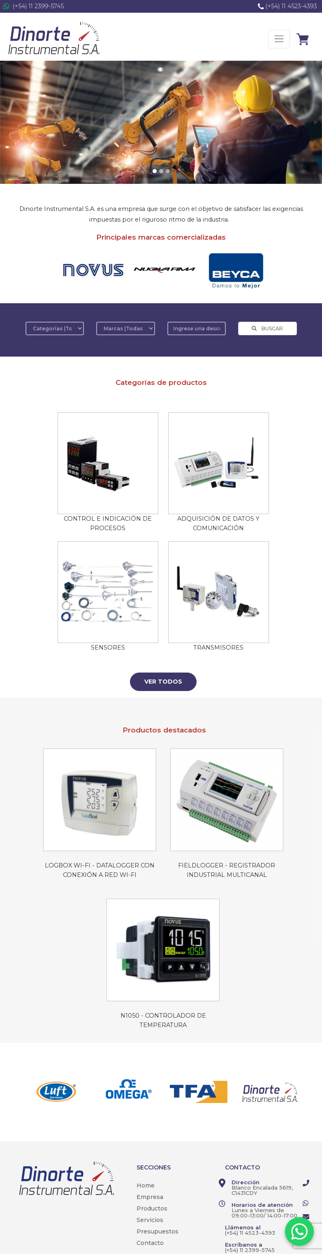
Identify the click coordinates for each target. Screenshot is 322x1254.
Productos (152, 1208)
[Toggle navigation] (279, 39)
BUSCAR (267, 328)
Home (146, 1185)
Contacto (150, 1243)
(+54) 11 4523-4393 (291, 6)
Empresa (150, 1197)
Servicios (150, 1220)
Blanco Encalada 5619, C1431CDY (262, 1190)
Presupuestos (157, 1231)
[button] (6, 122)
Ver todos (163, 681)
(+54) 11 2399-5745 (38, 6)
